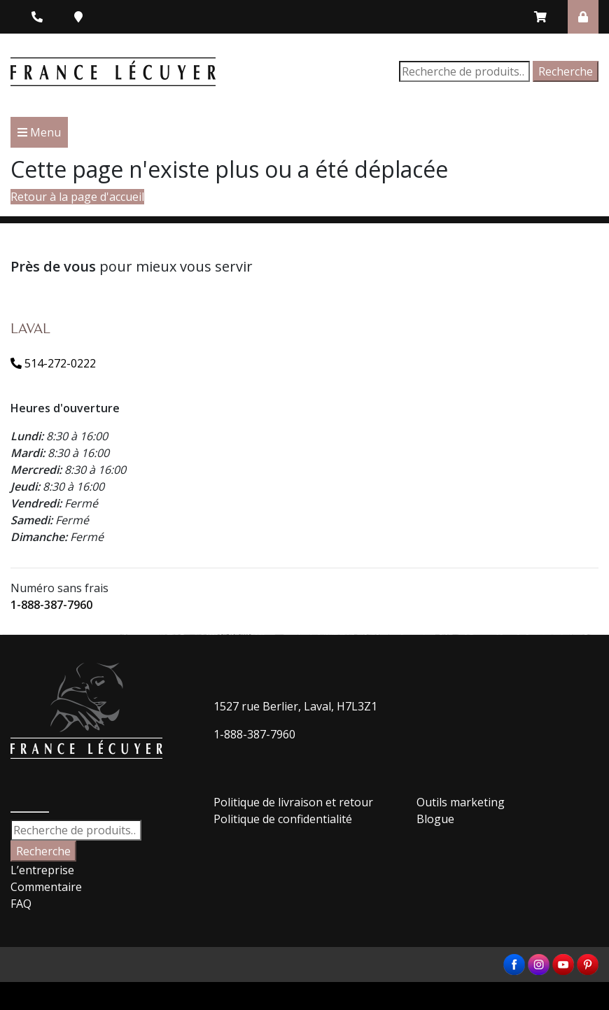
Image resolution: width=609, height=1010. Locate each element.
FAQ (20, 903)
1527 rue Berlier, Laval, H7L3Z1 (295, 706)
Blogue (435, 819)
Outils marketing (460, 802)
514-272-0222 (53, 363)
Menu (39, 132)
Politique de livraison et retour (293, 802)
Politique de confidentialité (283, 819)
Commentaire (46, 887)
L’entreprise (42, 870)
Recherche (565, 71)
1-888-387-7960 (51, 604)
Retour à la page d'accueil (77, 196)
